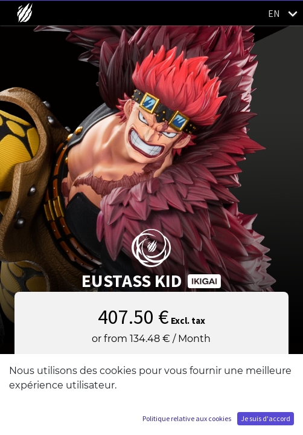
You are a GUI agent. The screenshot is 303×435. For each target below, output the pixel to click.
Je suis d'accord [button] (265, 418)
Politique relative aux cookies (186, 418)
